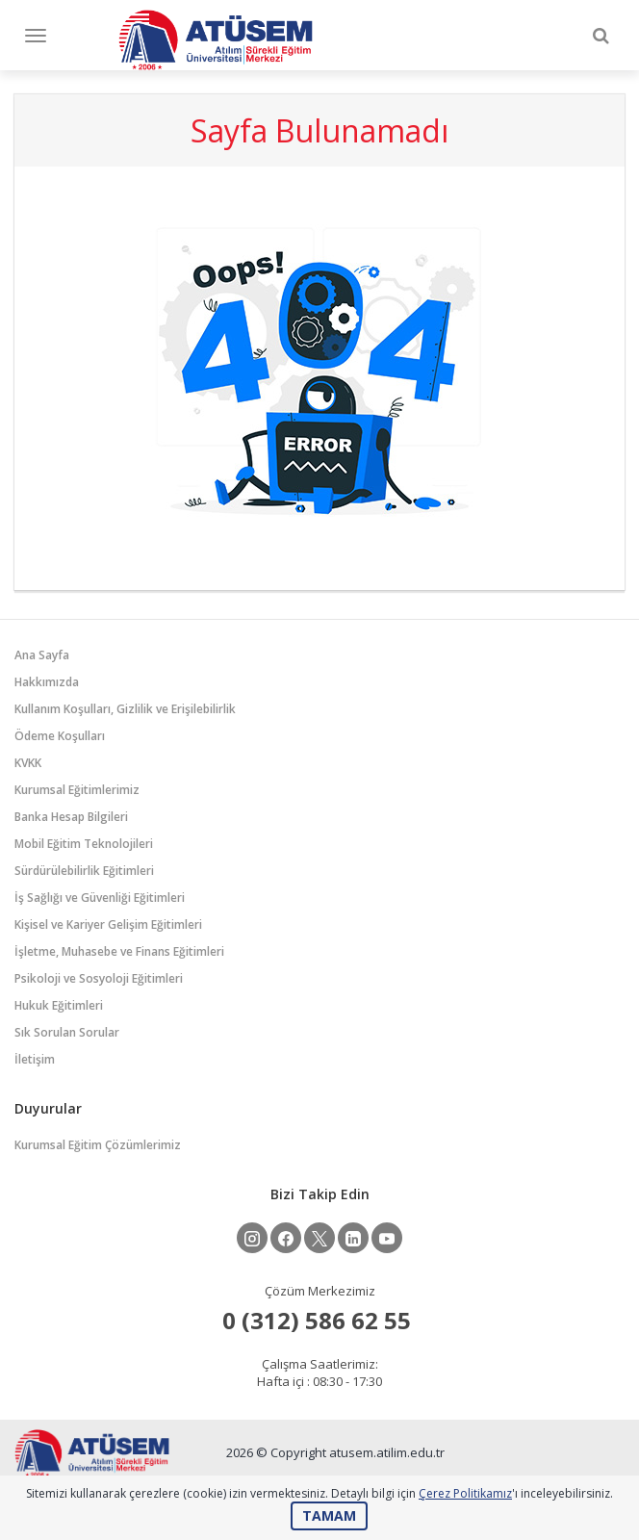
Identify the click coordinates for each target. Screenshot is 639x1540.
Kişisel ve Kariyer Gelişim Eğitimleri (108, 924)
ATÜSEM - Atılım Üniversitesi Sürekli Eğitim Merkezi (215, 40)
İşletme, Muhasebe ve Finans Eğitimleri (119, 951)
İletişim (34, 1059)
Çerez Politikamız (465, 1493)
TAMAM (329, 1515)
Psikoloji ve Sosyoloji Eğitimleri (98, 978)
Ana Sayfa (41, 655)
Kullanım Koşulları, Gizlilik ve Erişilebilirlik (125, 709)
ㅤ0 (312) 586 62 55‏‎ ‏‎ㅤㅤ (319, 1320)
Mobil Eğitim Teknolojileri (83, 843)
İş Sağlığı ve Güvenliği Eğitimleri (99, 897)
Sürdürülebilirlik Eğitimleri (84, 870)
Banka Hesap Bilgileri (71, 816)
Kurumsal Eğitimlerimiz (77, 790)
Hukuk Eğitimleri (58, 1005)
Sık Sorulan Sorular (66, 1032)
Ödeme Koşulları (59, 736)
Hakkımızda (46, 682)
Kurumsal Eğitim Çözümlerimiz (97, 1145)
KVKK (27, 763)
